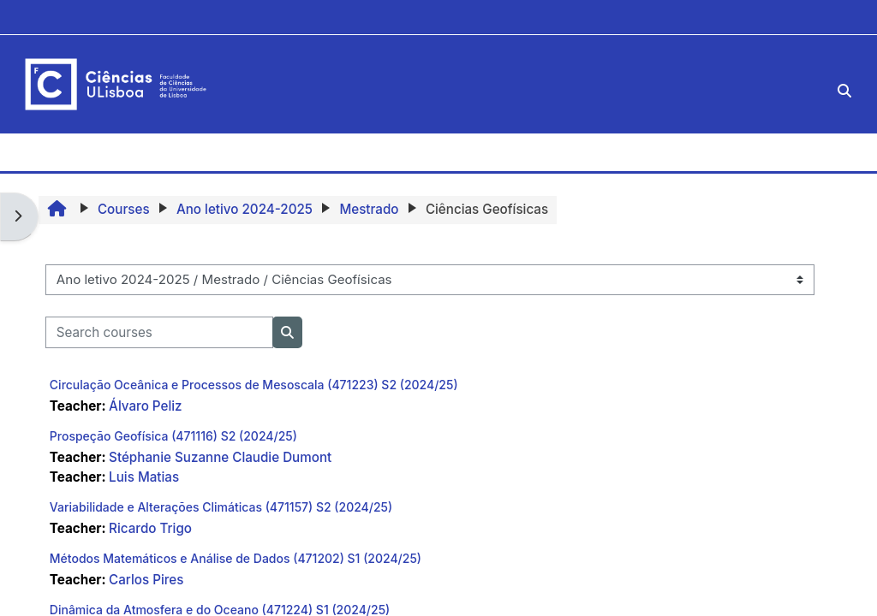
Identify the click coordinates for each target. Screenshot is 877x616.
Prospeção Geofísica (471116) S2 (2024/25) (173, 436)
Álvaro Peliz (145, 406)
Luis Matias (144, 477)
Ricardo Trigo (150, 528)
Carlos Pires (146, 580)
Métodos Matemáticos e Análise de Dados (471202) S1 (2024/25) (235, 558)
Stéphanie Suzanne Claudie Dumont (220, 457)
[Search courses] (159, 332)
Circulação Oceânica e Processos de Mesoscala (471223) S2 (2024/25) (254, 384)
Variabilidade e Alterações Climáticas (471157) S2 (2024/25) (221, 507)
